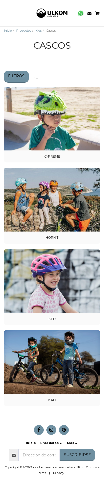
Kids (38, 30)
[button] (5, 13)
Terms (41, 473)
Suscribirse (77, 454)
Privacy (58, 473)
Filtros (16, 76)
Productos (23, 30)
